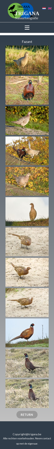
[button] (27, 59)
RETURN (27, 414)
